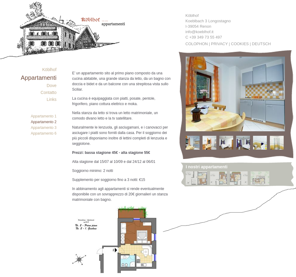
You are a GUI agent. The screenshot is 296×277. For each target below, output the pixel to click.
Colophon (196, 44)
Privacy (219, 44)
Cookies (240, 44)
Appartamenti (38, 77)
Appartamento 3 (43, 128)
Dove (51, 85)
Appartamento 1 (43, 116)
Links (51, 99)
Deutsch (261, 44)
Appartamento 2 (43, 122)
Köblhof (49, 69)
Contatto (48, 92)
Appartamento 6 (43, 133)
